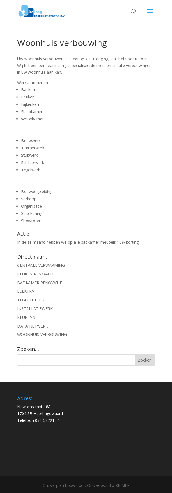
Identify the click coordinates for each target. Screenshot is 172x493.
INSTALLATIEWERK (35, 308)
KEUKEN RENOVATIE (36, 274)
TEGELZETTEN (31, 299)
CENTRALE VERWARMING (41, 265)
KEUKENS (26, 317)
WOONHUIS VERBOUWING (42, 334)
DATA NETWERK (32, 326)
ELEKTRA (25, 291)
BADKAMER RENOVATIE (39, 282)
